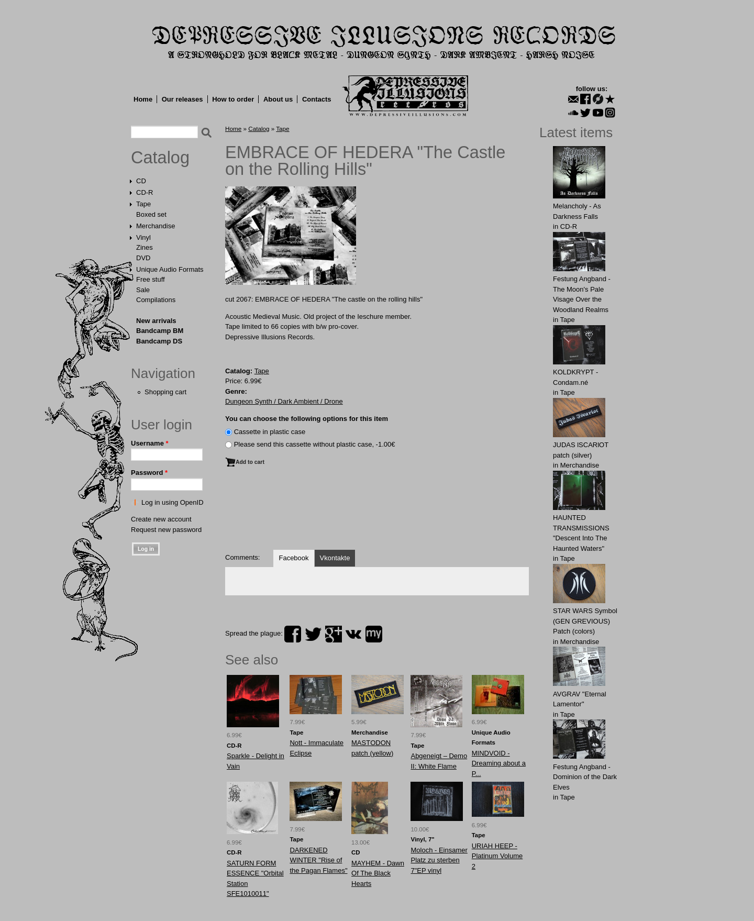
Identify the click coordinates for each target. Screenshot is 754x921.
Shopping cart (165, 392)
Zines (144, 247)
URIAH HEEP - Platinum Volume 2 (497, 856)
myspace (373, 634)
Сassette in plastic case (270, 432)
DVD (143, 258)
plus (333, 634)
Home (143, 99)
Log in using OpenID (172, 502)
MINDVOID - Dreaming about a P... (499, 763)
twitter (313, 634)
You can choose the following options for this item (306, 419)
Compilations (155, 300)
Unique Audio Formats (170, 269)
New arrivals (156, 321)
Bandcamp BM (159, 331)
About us (278, 99)
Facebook (293, 558)
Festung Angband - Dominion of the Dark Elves (585, 777)
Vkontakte (335, 558)
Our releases (182, 99)
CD (141, 181)
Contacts (316, 99)
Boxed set (151, 214)
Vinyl (143, 237)
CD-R (144, 192)
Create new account (161, 519)
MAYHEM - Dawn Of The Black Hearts (377, 873)
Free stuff (150, 279)
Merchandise (155, 226)
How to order (233, 99)
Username (150, 443)
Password (149, 472)
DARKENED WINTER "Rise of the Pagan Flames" (318, 860)
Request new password (166, 530)
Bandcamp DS (159, 341)
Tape (143, 204)
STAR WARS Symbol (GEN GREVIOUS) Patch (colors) (585, 621)
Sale (143, 290)
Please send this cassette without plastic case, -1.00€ (314, 444)
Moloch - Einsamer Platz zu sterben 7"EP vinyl (439, 860)
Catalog (160, 157)
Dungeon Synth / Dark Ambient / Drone (284, 401)
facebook (292, 634)
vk (353, 634)
